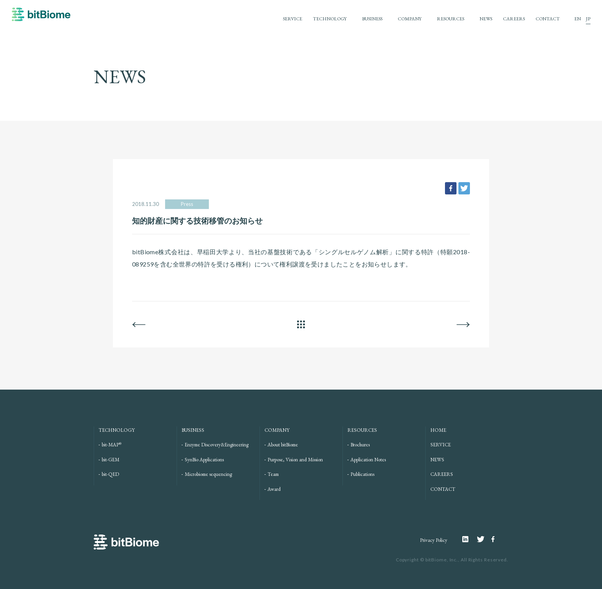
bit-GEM (110, 459)
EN (577, 18)
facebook (450, 188)
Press (187, 204)
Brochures (360, 444)
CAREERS (512, 18)
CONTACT (547, 18)
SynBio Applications (204, 459)
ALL (301, 324)
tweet (464, 188)
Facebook (494, 539)
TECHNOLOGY (320, 18)
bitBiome (41, 18)
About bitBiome (283, 444)
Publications (362, 474)
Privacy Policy (433, 540)
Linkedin (469, 539)
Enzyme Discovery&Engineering (216, 444)
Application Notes (368, 459)
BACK (139, 324)
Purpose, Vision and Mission (295, 459)
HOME (438, 430)
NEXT (463, 324)
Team (273, 474)
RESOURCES (446, 18)
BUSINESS (365, 18)
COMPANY (404, 18)
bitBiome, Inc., (442, 560)
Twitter (484, 539)
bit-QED (110, 474)
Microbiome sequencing (208, 474)
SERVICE (281, 18)
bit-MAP (111, 444)
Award (274, 489)
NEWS (484, 18)
